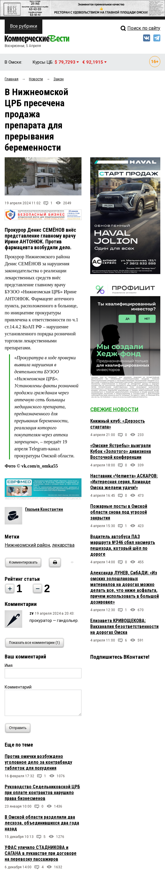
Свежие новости (114, 409)
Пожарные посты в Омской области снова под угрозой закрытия (118, 512)
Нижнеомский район (27, 545)
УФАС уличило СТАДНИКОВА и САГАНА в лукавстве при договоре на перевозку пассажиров (41, 853)
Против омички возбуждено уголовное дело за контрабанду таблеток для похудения (38, 762)
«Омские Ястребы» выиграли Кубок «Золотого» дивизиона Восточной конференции (120, 451)
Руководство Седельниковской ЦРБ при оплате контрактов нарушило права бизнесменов (42, 792)
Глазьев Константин (44, 509)
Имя (9, 665)
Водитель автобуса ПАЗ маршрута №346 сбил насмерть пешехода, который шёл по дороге (122, 545)
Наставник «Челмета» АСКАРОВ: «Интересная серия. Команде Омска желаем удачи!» (124, 481)
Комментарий (18, 687)
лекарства (63, 545)
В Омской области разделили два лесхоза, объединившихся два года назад (42, 823)
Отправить (19, 728)
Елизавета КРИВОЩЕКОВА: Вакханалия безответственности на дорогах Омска (124, 626)
